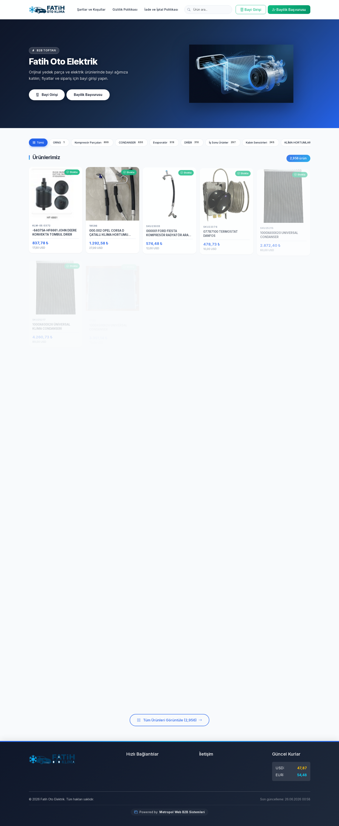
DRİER (192, 142)
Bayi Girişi (250, 9)
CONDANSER (131, 142)
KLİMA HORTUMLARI (302, 142)
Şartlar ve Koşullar (91, 9)
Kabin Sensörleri (260, 142)
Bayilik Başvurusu (289, 9)
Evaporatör (164, 142)
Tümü (38, 142)
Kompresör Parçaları (92, 142)
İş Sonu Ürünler (223, 142)
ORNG (59, 142)
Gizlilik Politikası (124, 9)
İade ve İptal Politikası (161, 9)
